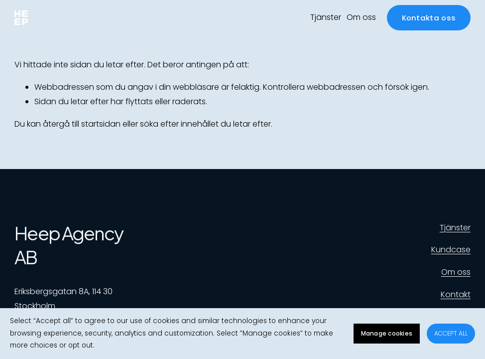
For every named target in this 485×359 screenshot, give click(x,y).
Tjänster (325, 17)
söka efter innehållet (179, 124)
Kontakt (456, 294)
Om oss (361, 17)
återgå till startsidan (82, 124)
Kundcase (451, 249)
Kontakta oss (429, 17)
